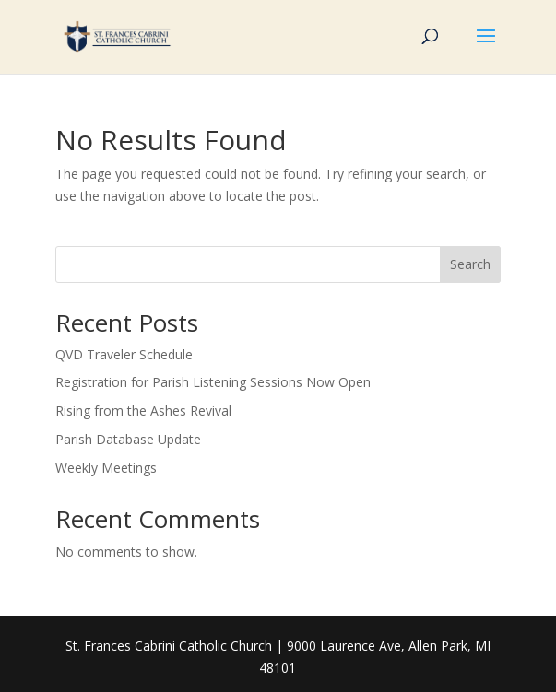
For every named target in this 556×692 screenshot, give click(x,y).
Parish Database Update (128, 439)
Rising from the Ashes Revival (143, 410)
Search (470, 264)
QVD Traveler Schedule (124, 354)
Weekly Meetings (106, 467)
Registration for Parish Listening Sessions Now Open (213, 382)
